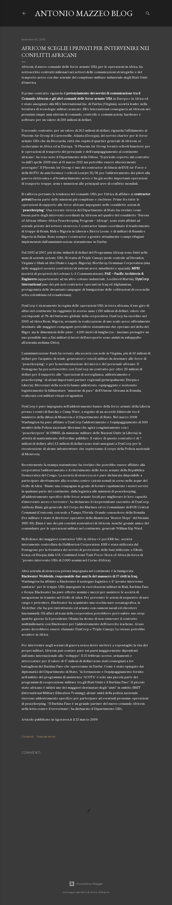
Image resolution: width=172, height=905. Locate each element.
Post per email (46, 736)
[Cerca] (147, 12)
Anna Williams (99, 892)
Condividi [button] (28, 736)
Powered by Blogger (86, 883)
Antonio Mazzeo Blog (84, 13)
